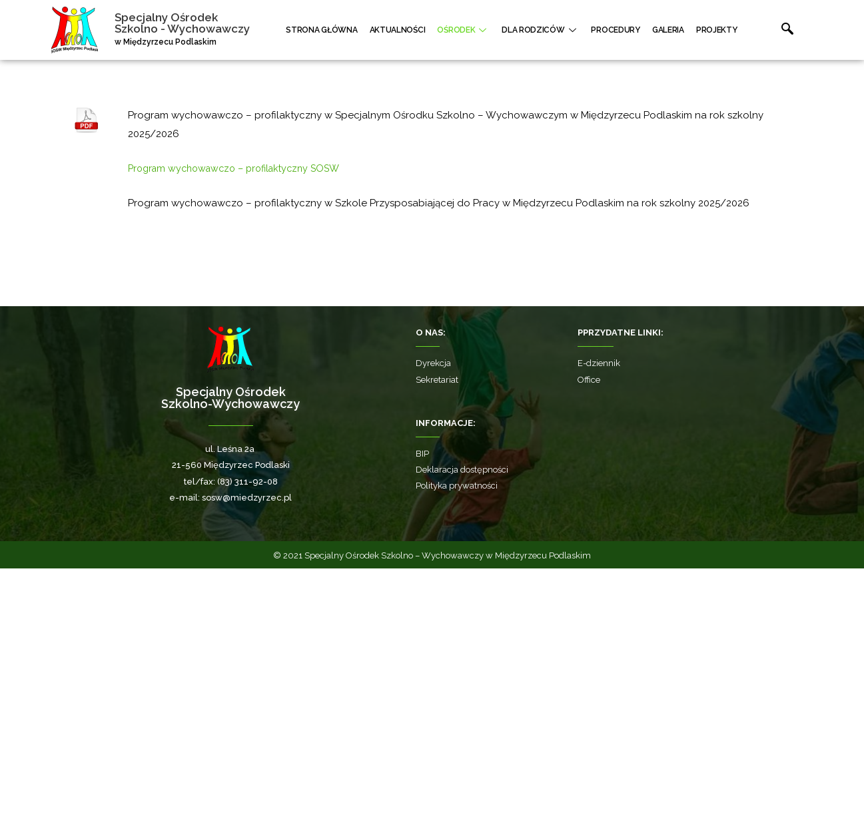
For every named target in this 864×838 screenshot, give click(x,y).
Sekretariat (437, 649)
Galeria (672, 30)
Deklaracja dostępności (462, 739)
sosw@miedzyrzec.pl (247, 767)
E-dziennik (599, 633)
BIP (422, 723)
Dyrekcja (433, 633)
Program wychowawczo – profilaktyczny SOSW (241, 438)
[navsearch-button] (769, 30)
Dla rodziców (555, 30)
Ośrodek (484, 30)
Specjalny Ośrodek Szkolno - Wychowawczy (186, 23)
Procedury (625, 30)
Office (589, 649)
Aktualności (423, 30)
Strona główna (352, 30)
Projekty (715, 30)
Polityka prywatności (457, 755)
